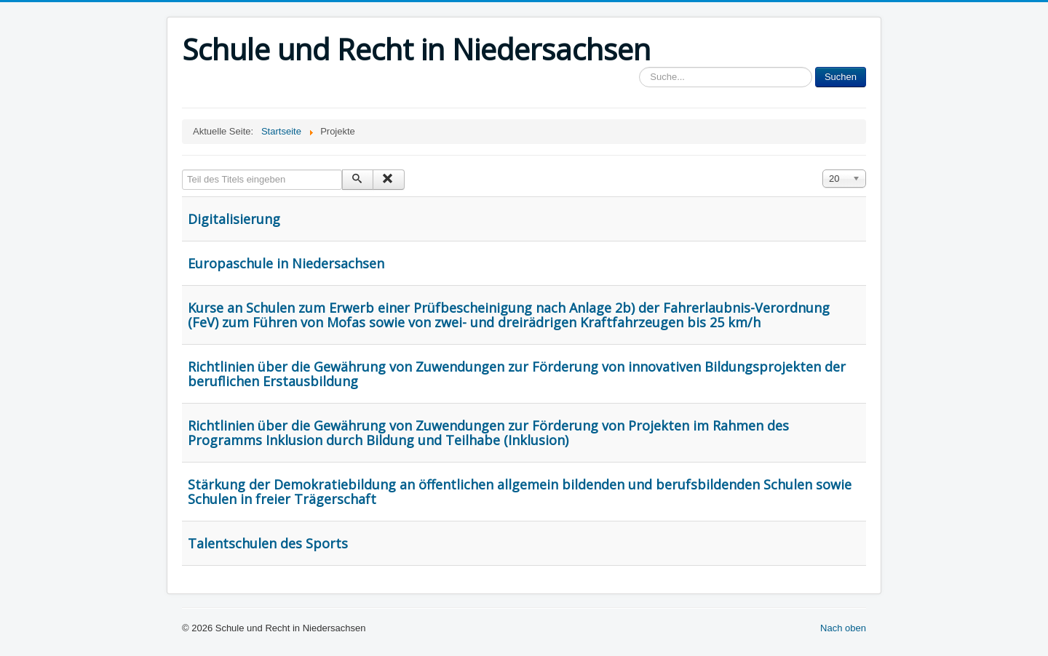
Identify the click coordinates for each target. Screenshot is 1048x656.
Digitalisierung (234, 219)
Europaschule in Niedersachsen (286, 263)
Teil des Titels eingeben (182, 169)
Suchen (841, 76)
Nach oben (843, 628)
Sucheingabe (639, 67)
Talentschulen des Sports (268, 543)
